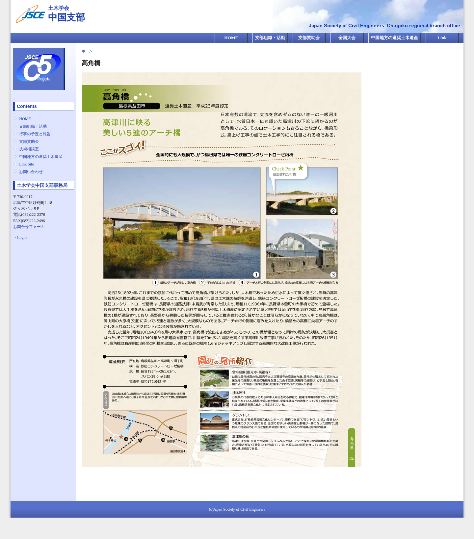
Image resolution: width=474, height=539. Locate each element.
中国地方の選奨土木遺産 (394, 37)
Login (22, 237)
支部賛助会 (309, 37)
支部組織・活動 (270, 37)
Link (441, 37)
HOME (231, 37)
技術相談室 (29, 149)
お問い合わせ (31, 171)
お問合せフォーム (29, 226)
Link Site (26, 164)
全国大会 (347, 37)
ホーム (87, 51)
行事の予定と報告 (35, 134)
